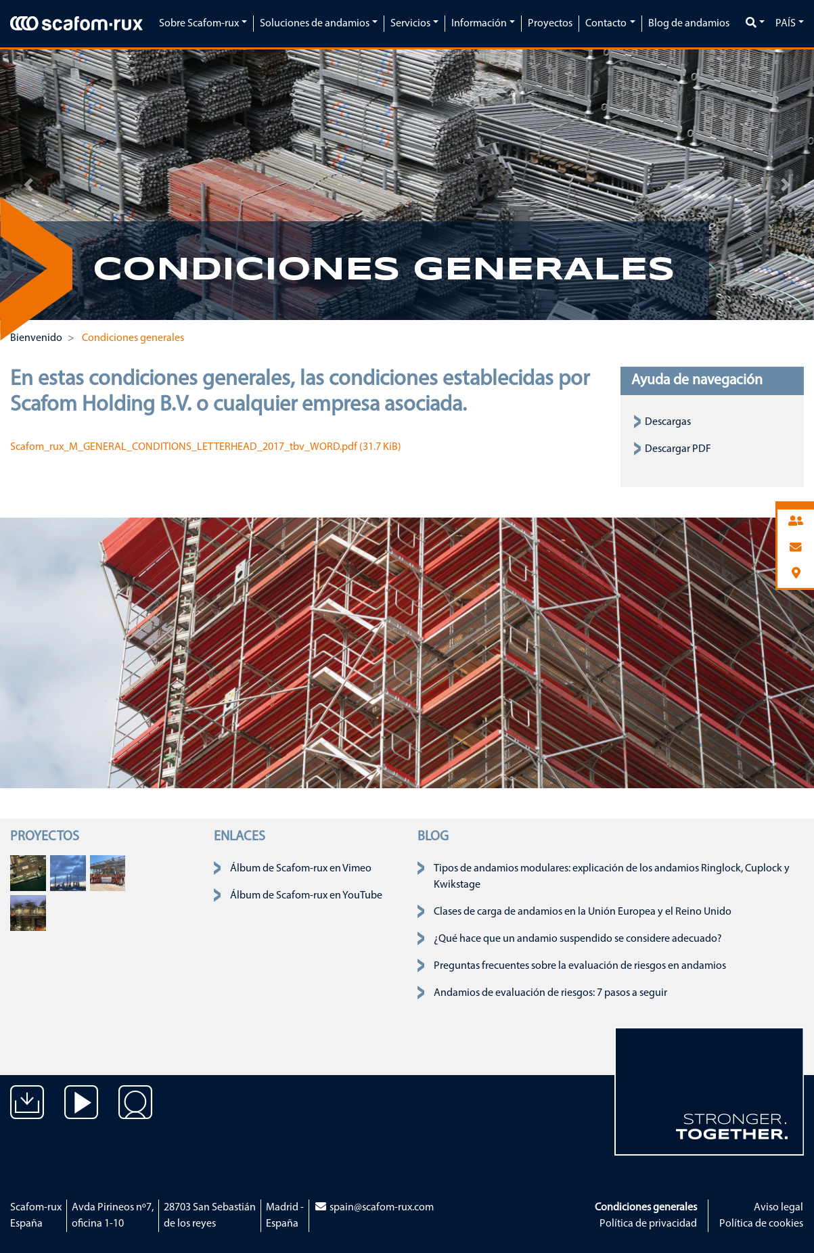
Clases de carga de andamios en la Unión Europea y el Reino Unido (582, 912)
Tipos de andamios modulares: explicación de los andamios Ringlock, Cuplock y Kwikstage (612, 876)
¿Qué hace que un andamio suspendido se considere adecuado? (578, 939)
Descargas (668, 422)
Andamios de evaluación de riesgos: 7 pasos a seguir (550, 993)
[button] (28, 184)
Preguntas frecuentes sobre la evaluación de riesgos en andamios (580, 966)
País (785, 23)
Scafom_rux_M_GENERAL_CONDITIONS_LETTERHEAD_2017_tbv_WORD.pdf (205, 447)
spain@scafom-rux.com (374, 1207)
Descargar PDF (678, 449)
